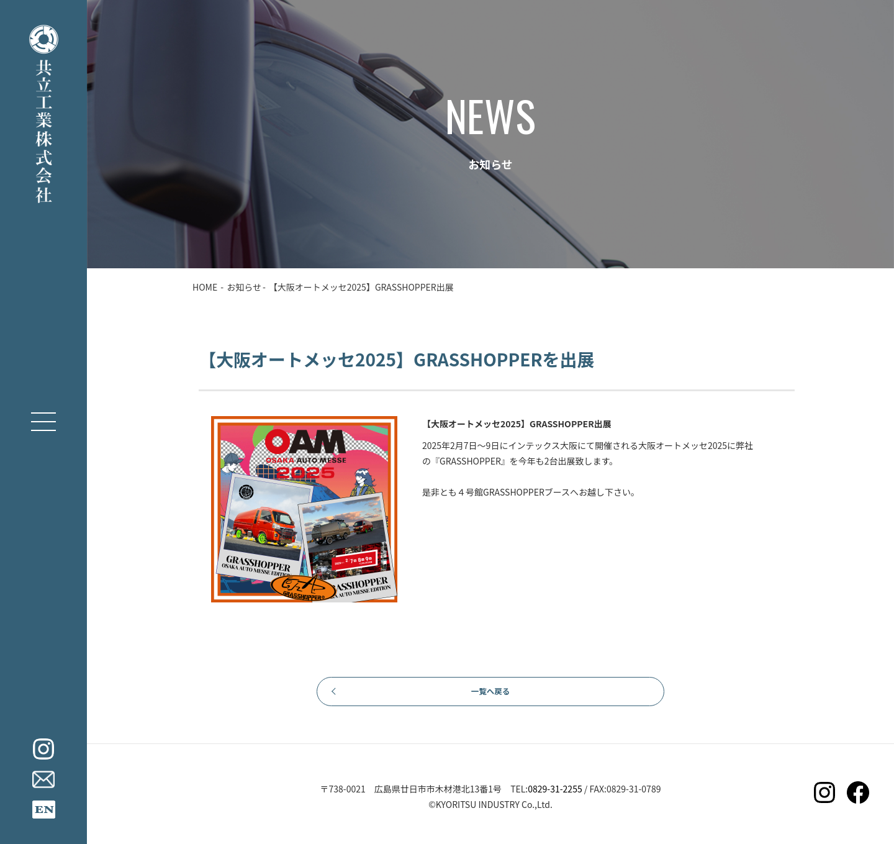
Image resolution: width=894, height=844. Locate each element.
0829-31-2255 (555, 795)
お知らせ (244, 287)
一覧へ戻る (490, 694)
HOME (204, 287)
